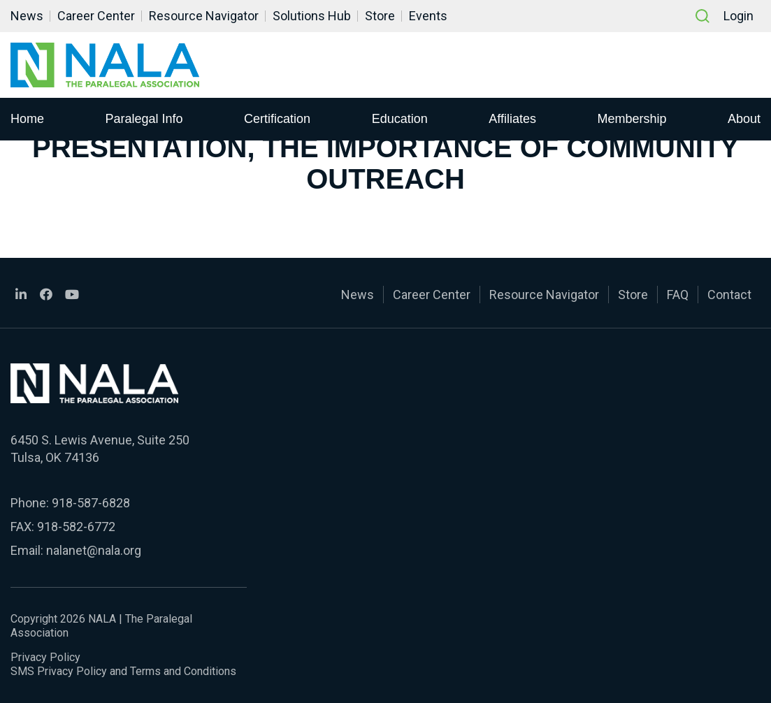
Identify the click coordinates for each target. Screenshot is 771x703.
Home (27, 118)
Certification (277, 118)
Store (380, 15)
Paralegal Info (144, 118)
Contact (729, 294)
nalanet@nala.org (93, 550)
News (26, 15)
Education (400, 118)
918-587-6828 (91, 502)
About (744, 118)
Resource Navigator (204, 15)
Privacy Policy (45, 657)
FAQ (678, 294)
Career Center (96, 15)
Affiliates (512, 118)
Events (428, 15)
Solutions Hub (312, 15)
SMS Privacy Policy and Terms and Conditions (123, 671)
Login (738, 15)
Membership (631, 118)
